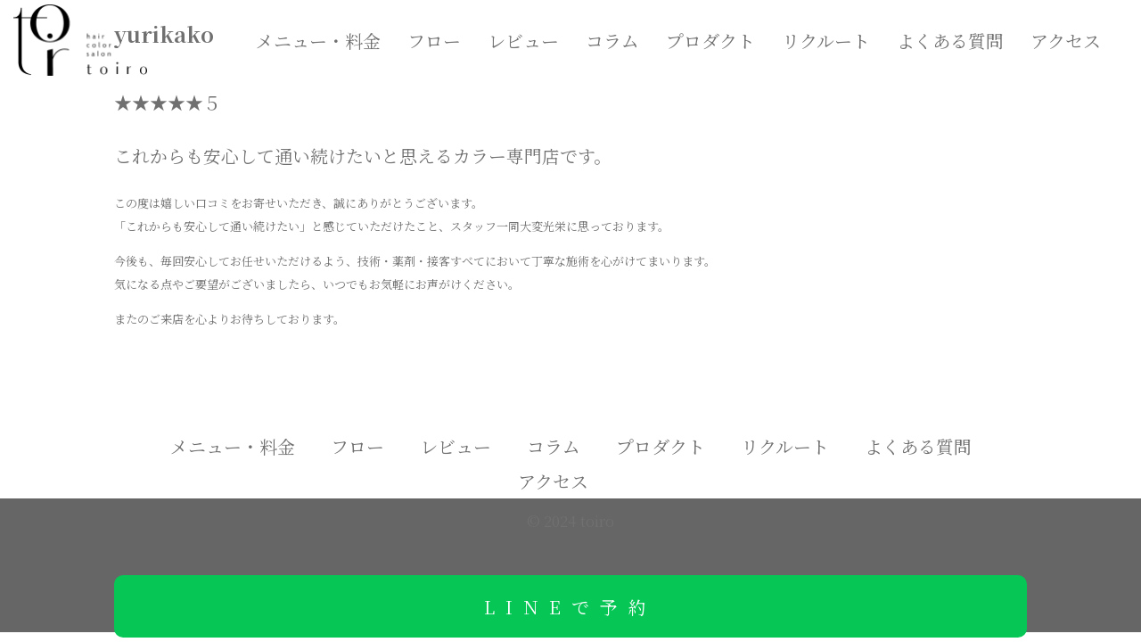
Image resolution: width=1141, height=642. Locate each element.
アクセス (1065, 41)
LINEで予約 (570, 607)
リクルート (826, 41)
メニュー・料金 (318, 41)
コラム (612, 41)
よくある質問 (950, 41)
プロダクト (710, 41)
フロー (434, 41)
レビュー (523, 41)
